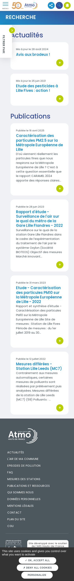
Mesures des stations (23, 479)
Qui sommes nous (20, 492)
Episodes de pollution (24, 466)
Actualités (15, 452)
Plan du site (16, 519)
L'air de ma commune (23, 459)
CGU (10, 526)
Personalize (37, 575)
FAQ (10, 472)
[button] (59, 5)
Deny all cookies (37, 567)
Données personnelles (23, 499)
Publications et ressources (28, 486)
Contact (14, 513)
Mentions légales (20, 506)
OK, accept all (37, 560)
